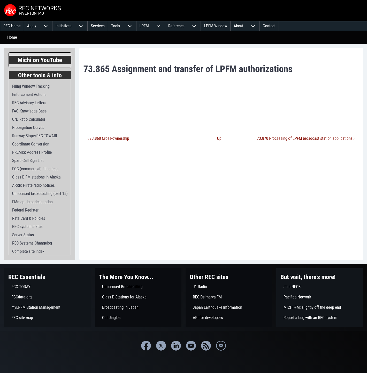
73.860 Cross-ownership (108, 138)
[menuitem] (12, 26)
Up (219, 138)
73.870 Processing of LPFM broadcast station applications (306, 138)
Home (12, 37)
